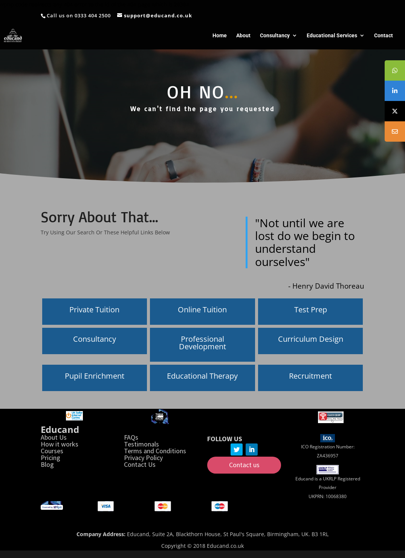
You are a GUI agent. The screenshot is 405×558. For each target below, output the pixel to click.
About (243, 35)
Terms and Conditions (155, 450)
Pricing (50, 457)
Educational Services (332, 35)
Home (219, 35)
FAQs (131, 437)
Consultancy (275, 35)
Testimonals (141, 444)
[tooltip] (395, 70)
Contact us (244, 464)
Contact (383, 35)
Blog (47, 464)
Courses (52, 450)
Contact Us (140, 464)
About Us (54, 437)
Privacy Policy (143, 457)
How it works (59, 444)
